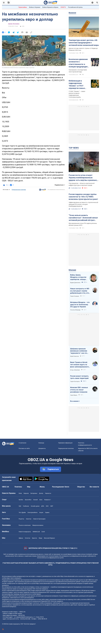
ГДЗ (20, 506)
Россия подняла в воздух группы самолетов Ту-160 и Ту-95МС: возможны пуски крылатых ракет (83, 196)
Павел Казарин (74, 296)
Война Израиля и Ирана (50, 7)
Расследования (58, 487)
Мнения (72, 270)
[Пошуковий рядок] (97, 2)
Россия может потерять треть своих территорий (79, 377)
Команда (41, 443)
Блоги (67, 487)
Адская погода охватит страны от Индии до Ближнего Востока (83, 49)
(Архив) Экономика (13, 24)
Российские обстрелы (75, 7)
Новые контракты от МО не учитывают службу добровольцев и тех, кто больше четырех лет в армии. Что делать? (79, 291)
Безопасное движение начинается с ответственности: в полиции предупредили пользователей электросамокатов (78, 63)
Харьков (26, 493)
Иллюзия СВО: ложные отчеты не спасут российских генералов (79, 390)
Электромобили (32, 512)
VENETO (63, 7)
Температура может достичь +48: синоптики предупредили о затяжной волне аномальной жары (84, 42)
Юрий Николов (74, 356)
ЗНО (47, 506)
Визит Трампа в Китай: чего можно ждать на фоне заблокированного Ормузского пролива (79, 364)
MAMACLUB (36, 531)
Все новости (94, 487)
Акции (41, 512)
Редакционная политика (19, 189)
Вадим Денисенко (75, 282)
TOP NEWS (74, 148)
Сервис (47, 512)
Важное (72, 13)
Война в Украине (34, 7)
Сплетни (27, 538)
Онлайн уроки (35, 506)
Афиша (21, 538)
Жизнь (42, 487)
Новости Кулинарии (39, 519)
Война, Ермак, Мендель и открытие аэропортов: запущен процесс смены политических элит (78, 277)
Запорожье (33, 493)
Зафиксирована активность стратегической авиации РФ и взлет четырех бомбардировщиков (83, 204)
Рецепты (21, 519)
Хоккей (35, 499)
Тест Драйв (22, 512)
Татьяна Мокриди (75, 310)
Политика (18, 487)
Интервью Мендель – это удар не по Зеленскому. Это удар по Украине (80, 304)
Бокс (40, 499)
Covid (43, 531)
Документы (42, 448)
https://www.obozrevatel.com (68, 576)
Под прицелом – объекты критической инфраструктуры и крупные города (81, 184)
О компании (22, 443)
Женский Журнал (49, 538)
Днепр (41, 493)
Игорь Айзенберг (75, 370)
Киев (20, 493)
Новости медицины (25, 531)
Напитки (28, 519)
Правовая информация (65, 443)
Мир (28, 487)
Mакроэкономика (37, 525)
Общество (81, 487)
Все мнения (74, 401)
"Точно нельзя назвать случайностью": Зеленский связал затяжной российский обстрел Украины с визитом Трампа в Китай (83, 217)
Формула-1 (47, 499)
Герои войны (22, 7)
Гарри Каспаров (75, 381)
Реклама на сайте (24, 448)
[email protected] (25, 619)
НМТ (51, 506)
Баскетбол (28, 499)
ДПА (42, 506)
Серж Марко (73, 395)
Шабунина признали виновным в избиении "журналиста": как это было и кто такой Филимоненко (78, 351)
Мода (40, 538)
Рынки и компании (25, 525)
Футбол (21, 499)
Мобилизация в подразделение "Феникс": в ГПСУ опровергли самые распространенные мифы (77, 84)
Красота (34, 538)
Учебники (26, 506)
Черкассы (48, 493)
